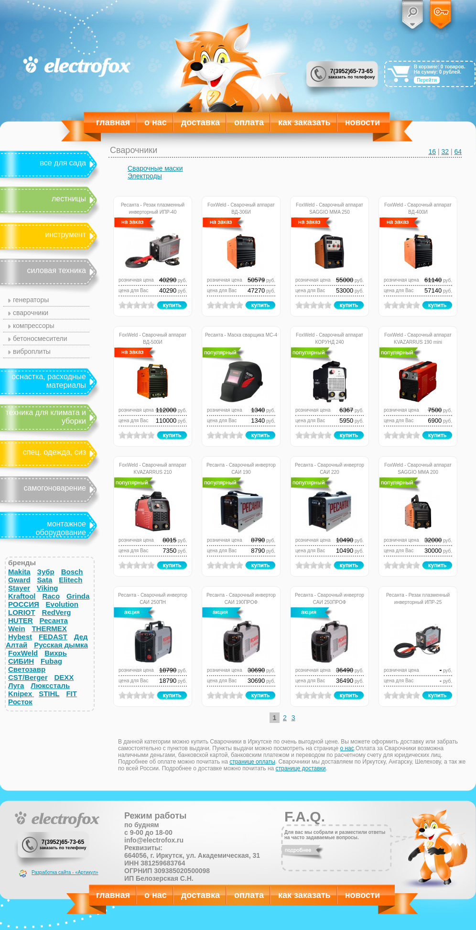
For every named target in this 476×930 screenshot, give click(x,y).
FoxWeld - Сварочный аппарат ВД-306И (241, 207)
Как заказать (304, 122)
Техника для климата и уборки (46, 416)
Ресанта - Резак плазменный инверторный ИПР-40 (152, 207)
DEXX (64, 677)
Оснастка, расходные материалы (48, 380)
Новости (362, 122)
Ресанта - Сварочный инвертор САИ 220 (329, 467)
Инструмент (65, 234)
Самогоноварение (54, 488)
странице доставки (301, 768)
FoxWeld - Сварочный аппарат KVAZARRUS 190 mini (418, 337)
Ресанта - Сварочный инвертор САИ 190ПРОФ (241, 597)
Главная (113, 122)
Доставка (200, 122)
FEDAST (53, 637)
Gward (19, 580)
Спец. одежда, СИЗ (54, 452)
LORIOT (21, 612)
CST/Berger (28, 677)
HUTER (20, 620)
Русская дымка (61, 645)
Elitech (70, 580)
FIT (71, 693)
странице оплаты (252, 761)
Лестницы (69, 199)
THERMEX (49, 628)
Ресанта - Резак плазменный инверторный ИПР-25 (418, 597)
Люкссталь (50, 685)
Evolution (62, 604)
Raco (51, 596)
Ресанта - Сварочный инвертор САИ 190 (241, 467)
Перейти (427, 80)
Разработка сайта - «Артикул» (65, 872)
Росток (20, 702)
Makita (19, 572)
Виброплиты (32, 351)
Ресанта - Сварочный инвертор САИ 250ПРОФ (329, 597)
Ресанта (54, 620)
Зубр (45, 572)
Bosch (72, 572)
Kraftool (22, 596)
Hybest (20, 637)
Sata (45, 580)
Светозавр (26, 669)
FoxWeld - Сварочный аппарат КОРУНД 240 (329, 337)
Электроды (145, 176)
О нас (155, 122)
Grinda (77, 596)
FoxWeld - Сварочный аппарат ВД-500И (152, 337)
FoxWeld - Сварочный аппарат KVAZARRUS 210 (152, 467)
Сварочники (30, 313)
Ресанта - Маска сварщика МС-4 (241, 335)
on (122, 304)
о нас (347, 748)
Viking (47, 588)
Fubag (51, 661)
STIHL (49, 693)
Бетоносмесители (40, 338)
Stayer (19, 588)
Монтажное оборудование (61, 528)
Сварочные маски (155, 168)
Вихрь (55, 653)
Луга (16, 685)
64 (458, 151)
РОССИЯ (23, 604)
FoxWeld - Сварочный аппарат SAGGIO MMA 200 (418, 467)
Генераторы (31, 300)
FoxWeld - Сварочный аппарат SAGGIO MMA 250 (329, 207)
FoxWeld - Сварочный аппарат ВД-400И (418, 207)
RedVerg (56, 612)
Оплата (249, 122)
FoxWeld (23, 653)
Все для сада (63, 163)
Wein (16, 628)
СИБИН (21, 661)
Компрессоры (33, 325)
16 (432, 151)
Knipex (21, 693)
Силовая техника (56, 270)
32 (445, 151)
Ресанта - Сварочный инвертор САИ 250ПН (152, 597)
